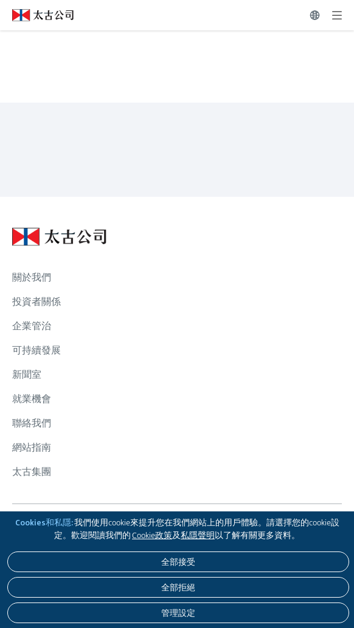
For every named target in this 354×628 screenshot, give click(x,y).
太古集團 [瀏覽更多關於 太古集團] (31, 471)
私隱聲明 (198, 535)
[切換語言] (314, 15)
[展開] (337, 15)
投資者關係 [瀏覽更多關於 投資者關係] (36, 301)
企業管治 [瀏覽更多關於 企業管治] (31, 326)
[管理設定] (178, 612)
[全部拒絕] (178, 587)
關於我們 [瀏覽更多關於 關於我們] (31, 277)
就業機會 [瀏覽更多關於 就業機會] (31, 398)
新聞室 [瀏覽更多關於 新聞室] (26, 374)
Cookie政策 (152, 535)
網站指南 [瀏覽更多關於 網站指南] (31, 447)
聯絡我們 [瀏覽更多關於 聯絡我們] (31, 423)
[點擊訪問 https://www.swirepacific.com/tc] (37, 15)
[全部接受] (178, 561)
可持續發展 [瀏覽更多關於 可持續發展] (36, 350)
